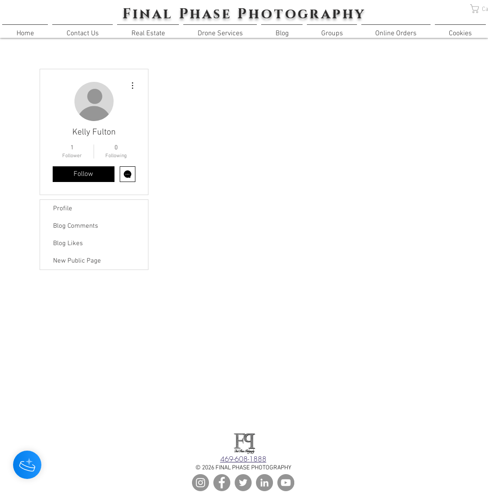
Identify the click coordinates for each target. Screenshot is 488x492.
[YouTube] (285, 482)
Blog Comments (75, 226)
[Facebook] (221, 482)
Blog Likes (68, 243)
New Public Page (77, 261)
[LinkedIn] (264, 482)
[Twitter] (243, 482)
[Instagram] (200, 482)
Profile (62, 208)
